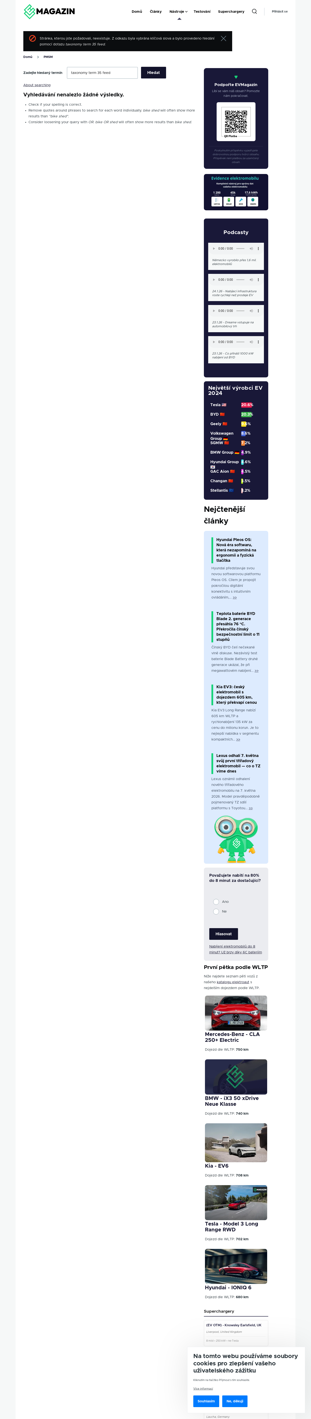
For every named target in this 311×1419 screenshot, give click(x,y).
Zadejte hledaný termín (42, 73)
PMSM (48, 57)
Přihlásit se (280, 11)
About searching (37, 85)
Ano (225, 901)
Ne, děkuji (235, 1401)
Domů (27, 57)
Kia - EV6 (216, 1166)
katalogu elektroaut (233, 982)
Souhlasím (206, 1401)
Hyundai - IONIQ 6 (228, 1287)
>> (235, 597)
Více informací (203, 1388)
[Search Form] (254, 11)
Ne (224, 911)
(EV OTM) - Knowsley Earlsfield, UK (234, 1325)
